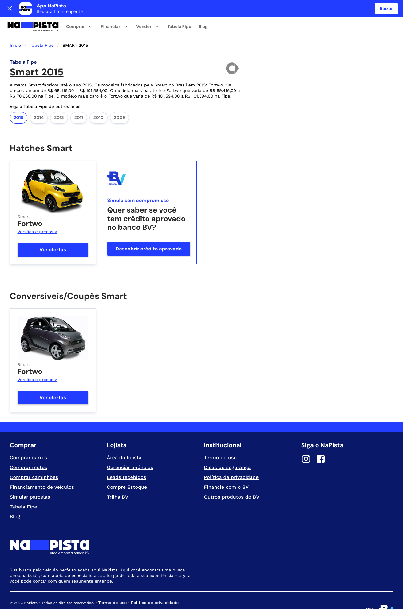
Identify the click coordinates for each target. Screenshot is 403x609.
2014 (39, 100)
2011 (78, 100)
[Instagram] (306, 442)
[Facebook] (321, 442)
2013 (59, 100)
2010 (98, 100)
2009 (119, 100)
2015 (19, 100)
